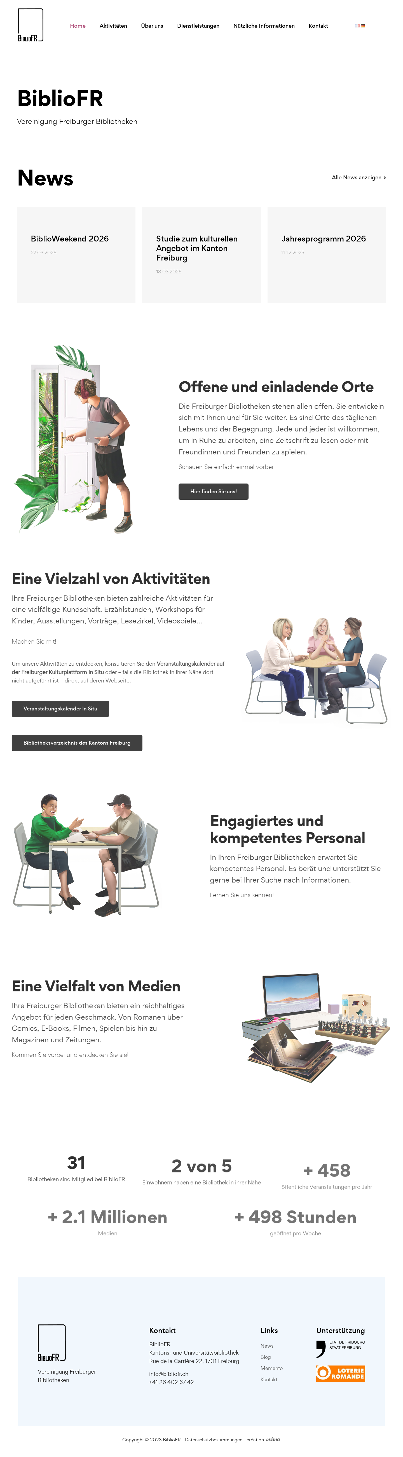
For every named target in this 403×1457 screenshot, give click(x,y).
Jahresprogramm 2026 (324, 239)
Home (78, 26)
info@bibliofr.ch (168, 1374)
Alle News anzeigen (359, 177)
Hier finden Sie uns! (236, 491)
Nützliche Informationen (264, 26)
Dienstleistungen (198, 26)
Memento (272, 1368)
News (267, 1346)
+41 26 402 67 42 (171, 1382)
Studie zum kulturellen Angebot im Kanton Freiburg (197, 248)
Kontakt (318, 26)
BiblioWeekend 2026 (70, 239)
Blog (266, 1357)
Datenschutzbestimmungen (213, 1440)
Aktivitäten (113, 26)
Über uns (152, 26)
